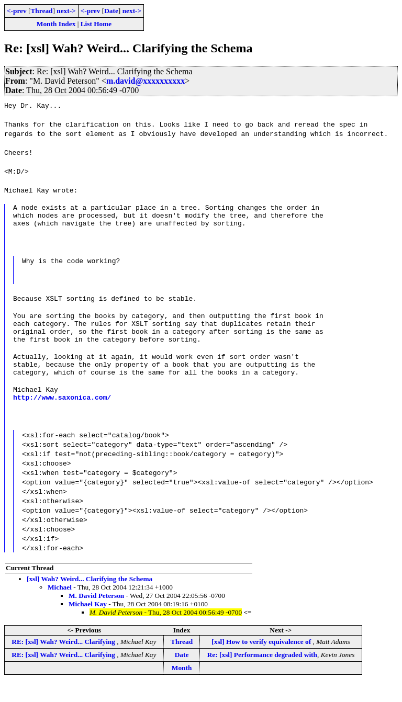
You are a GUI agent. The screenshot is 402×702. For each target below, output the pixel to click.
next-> (66, 11)
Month (182, 686)
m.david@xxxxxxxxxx (145, 80)
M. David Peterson (96, 614)
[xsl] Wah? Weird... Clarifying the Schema (89, 598)
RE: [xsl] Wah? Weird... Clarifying (64, 660)
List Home (96, 24)
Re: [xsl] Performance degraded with (262, 673)
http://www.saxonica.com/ (62, 416)
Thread (41, 11)
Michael (60, 606)
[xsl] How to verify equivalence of (261, 660)
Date (111, 11)
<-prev (17, 11)
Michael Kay (88, 623)
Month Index (56, 24)
